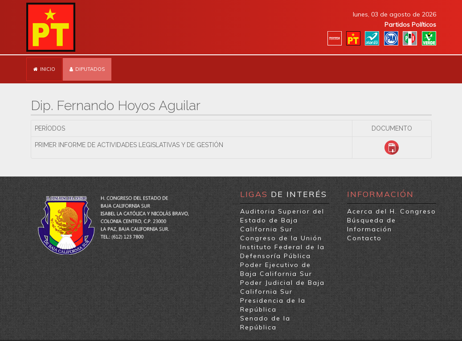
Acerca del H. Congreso (391, 211)
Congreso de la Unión (281, 238)
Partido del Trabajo (50, 27)
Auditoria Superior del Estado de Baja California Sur (282, 220)
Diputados (90, 69)
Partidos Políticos (410, 25)
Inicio (47, 69)
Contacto (364, 238)
